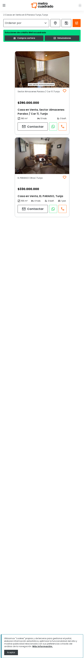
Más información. (42, 646)
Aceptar (11, 652)
